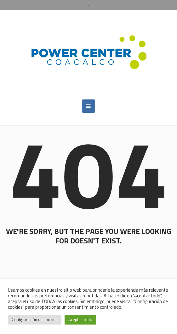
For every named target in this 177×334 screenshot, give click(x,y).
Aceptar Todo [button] (80, 319)
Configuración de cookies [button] (35, 319)
